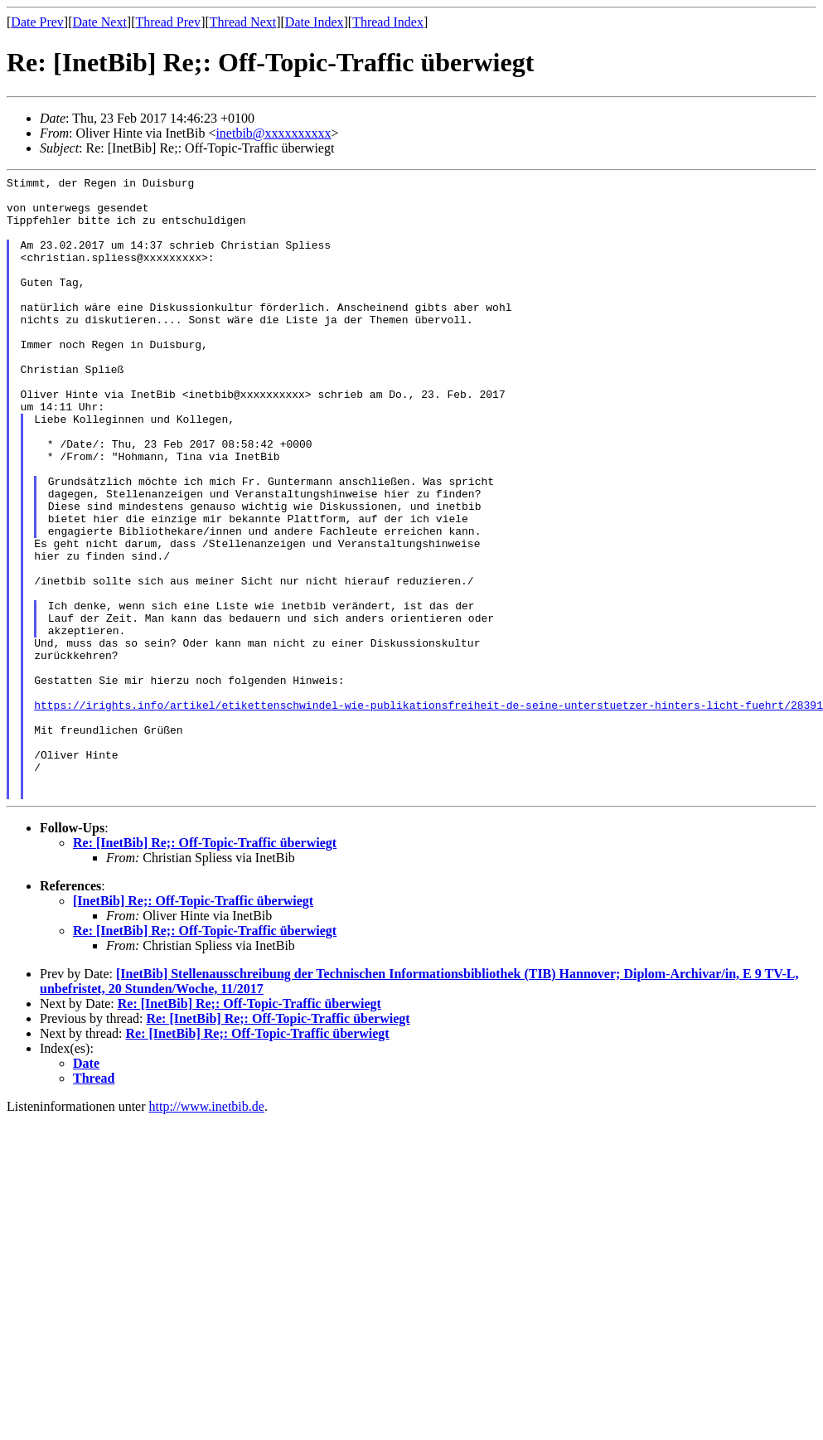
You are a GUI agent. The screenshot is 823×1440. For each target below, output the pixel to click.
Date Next (100, 22)
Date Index (314, 22)
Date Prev (37, 22)
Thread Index (388, 22)
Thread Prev (168, 22)
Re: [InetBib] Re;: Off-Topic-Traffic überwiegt (204, 967)
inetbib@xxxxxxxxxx (273, 133)
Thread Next (243, 22)
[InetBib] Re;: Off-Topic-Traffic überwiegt (193, 1025)
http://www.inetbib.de (206, 1231)
